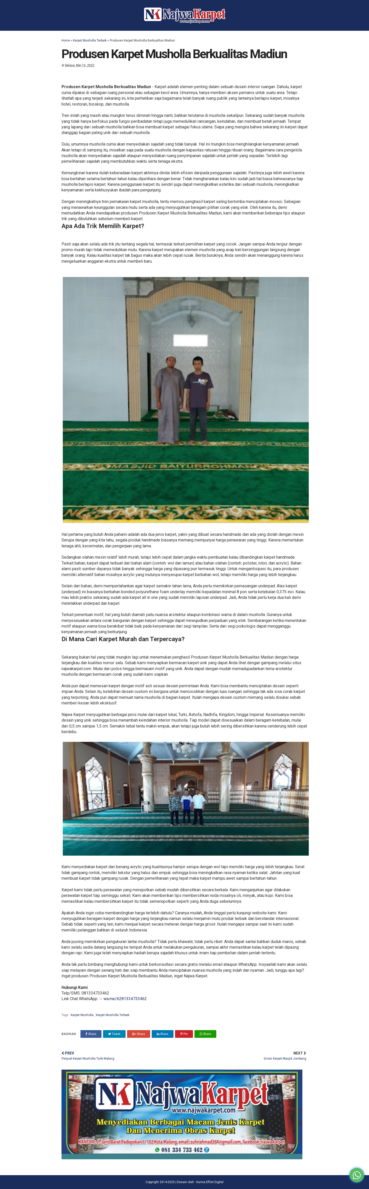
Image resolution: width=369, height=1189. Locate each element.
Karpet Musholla (82, 1015)
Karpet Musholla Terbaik (90, 40)
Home (65, 40)
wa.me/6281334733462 (125, 998)
